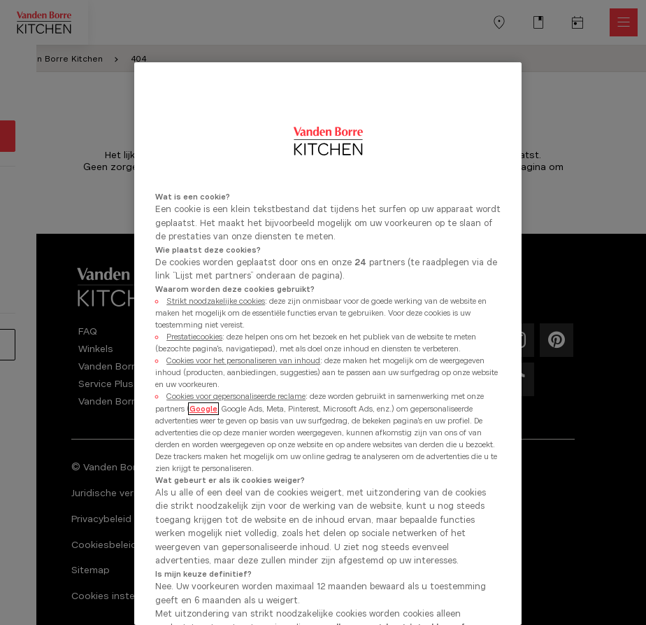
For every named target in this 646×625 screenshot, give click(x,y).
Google (203, 409)
